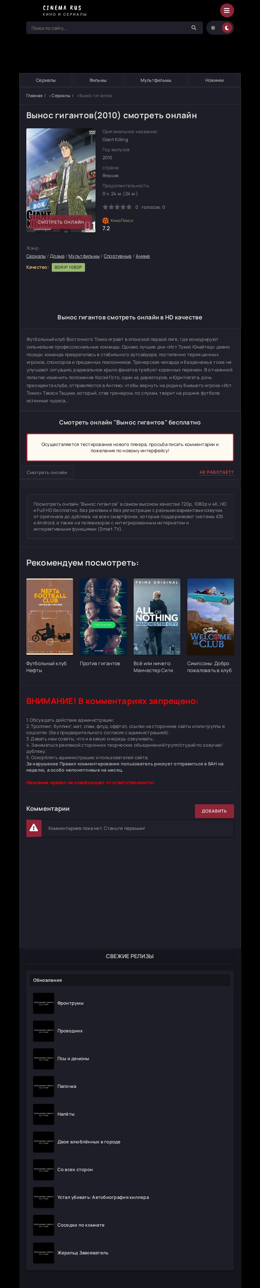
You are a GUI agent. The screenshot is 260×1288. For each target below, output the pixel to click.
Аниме (143, 256)
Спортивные (118, 256)
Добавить (214, 811)
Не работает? (217, 472)
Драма (57, 256)
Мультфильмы (156, 80)
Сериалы (46, 80)
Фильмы (98, 80)
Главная (34, 95)
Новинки (214, 80)
